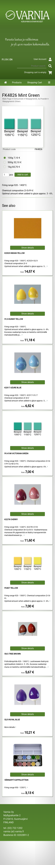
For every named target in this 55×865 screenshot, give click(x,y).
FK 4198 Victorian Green (16, 453)
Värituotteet (18, 99)
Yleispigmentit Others (11, 101)
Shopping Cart (34, 82)
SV (6, 59)
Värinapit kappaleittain (16, 780)
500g (10, 162)
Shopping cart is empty (38, 72)
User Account (43, 59)
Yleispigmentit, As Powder (36, 99)
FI (3, 59)
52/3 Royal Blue (12, 720)
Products (17, 82)
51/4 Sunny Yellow (13, 319)
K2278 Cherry (11, 519)
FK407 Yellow (11, 588)
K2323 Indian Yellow (14, 253)
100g (10, 157)
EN (11, 59)
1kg (10, 166)
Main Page (6, 99)
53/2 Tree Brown (12, 654)
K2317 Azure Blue (12, 388)
